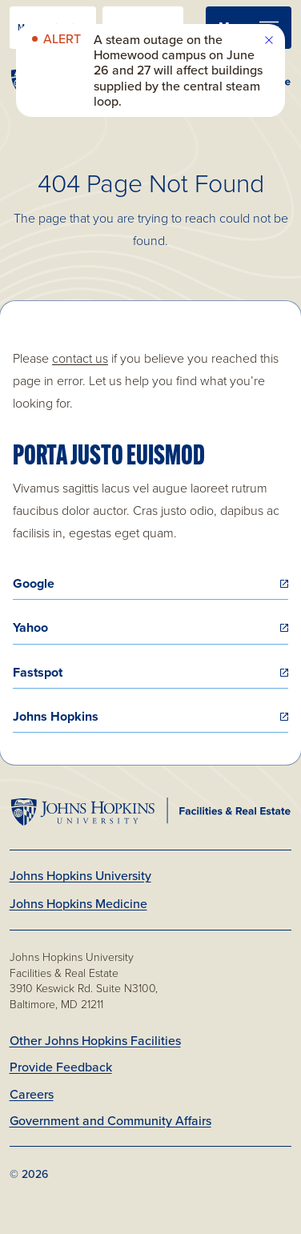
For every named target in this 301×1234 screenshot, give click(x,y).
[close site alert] (269, 40)
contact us (80, 358)
